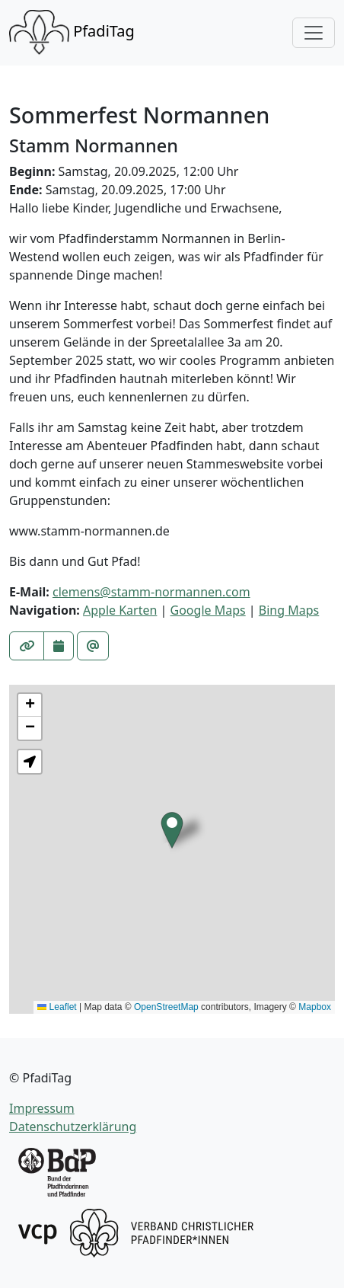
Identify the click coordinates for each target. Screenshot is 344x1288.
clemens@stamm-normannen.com (151, 591)
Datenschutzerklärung (72, 1126)
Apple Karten (120, 610)
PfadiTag (72, 33)
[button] (172, 830)
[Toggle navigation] (313, 33)
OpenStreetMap (166, 1007)
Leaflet (56, 1007)
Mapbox (314, 1007)
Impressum (42, 1108)
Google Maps (208, 610)
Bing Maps (289, 610)
